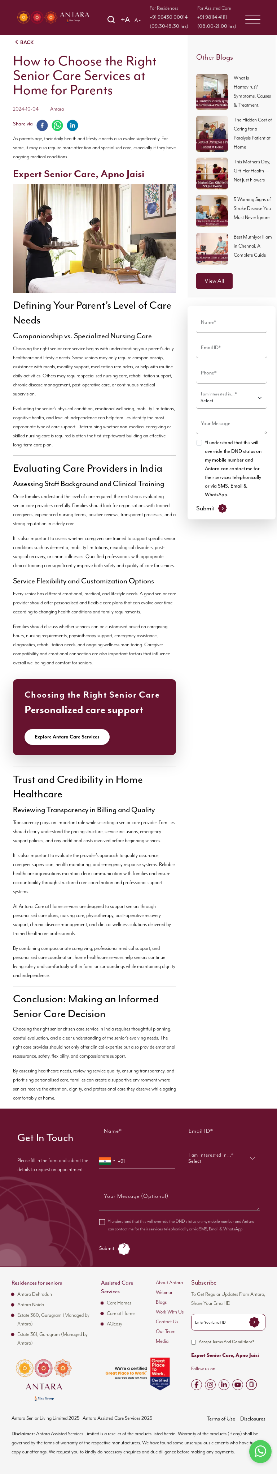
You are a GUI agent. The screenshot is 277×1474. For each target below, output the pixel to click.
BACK (23, 42)
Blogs (161, 1302)
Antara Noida (30, 1305)
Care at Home (121, 1313)
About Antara (169, 1283)
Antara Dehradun (34, 1294)
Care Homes (119, 1303)
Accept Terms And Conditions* (222, 1342)
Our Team (166, 1331)
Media (162, 1341)
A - (138, 20)
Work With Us (170, 1312)
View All (214, 281)
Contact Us (167, 1322)
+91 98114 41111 (212, 17)
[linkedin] (72, 125)
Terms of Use (221, 1418)
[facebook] (42, 125)
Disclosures (252, 1418)
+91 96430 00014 (169, 17)
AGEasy (114, 1324)
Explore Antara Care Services (67, 737)
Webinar (164, 1292)
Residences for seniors (37, 1283)
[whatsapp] (57, 125)
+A (125, 19)
